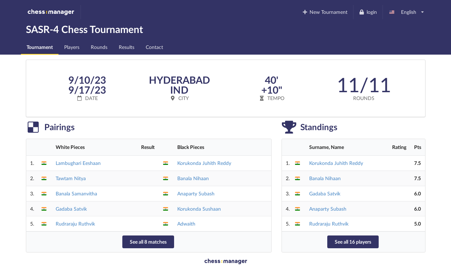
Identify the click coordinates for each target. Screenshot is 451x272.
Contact (154, 47)
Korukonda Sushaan (199, 209)
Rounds (99, 47)
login (368, 12)
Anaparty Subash (196, 193)
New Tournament (324, 12)
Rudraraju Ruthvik (75, 224)
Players (71, 47)
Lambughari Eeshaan (78, 163)
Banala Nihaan (193, 178)
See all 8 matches (148, 242)
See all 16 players (353, 242)
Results (126, 47)
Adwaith (186, 224)
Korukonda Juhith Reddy (204, 163)
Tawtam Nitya (71, 178)
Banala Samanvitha (76, 193)
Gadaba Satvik (71, 209)
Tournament (40, 47)
